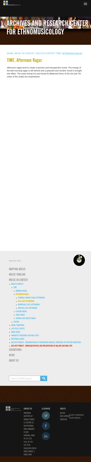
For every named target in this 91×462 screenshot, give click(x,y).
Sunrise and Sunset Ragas (26, 318)
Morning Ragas (21, 290)
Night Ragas (20, 315)
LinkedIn (46, 436)
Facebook (46, 426)
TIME (15, 287)
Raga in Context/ (45, 53)
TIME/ (59, 53)
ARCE (30, 454)
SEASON (16, 321)
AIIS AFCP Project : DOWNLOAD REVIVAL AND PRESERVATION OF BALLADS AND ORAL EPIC (41, 345)
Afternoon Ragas (22, 294)
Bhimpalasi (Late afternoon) (29, 304)
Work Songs (15, 332)
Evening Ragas (21, 311)
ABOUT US (14, 361)
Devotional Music (17, 339)
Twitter (46, 416)
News (12, 355)
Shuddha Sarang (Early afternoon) (31, 297)
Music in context (24, 53)
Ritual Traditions (17, 325)
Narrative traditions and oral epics (25, 335)
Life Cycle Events (18, 328)
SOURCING (63, 419)
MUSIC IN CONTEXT (18, 280)
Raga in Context (17, 284)
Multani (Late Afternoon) (27, 308)
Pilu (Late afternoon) (26, 301)
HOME (10, 53)
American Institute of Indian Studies (29, 416)
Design (62, 413)
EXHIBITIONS (15, 350)
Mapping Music (17, 269)
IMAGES (31, 451)
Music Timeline (17, 274)
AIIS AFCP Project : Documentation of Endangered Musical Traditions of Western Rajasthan (46, 342)
